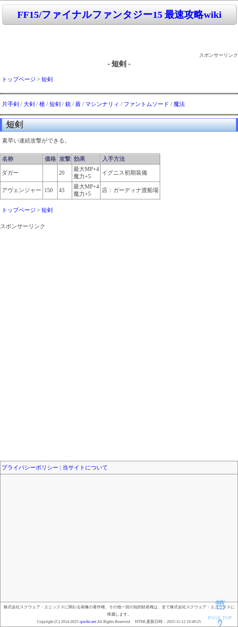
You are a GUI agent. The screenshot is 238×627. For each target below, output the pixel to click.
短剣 (47, 79)
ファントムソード (146, 104)
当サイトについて (85, 468)
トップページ (19, 79)
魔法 (179, 104)
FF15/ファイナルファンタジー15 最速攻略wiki (119, 14)
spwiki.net (87, 621)
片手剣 (10, 104)
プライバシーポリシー (30, 468)
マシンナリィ (102, 104)
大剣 (29, 104)
